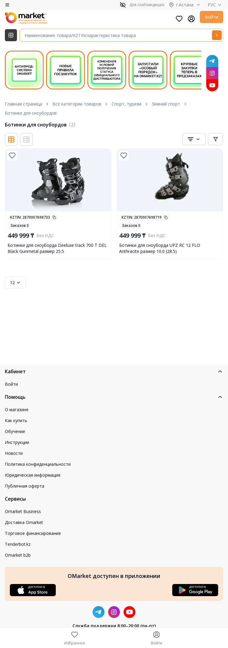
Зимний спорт (166, 104)
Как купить (16, 420)
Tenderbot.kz (18, 544)
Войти (211, 17)
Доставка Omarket (24, 522)
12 (15, 282)
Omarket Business (23, 511)
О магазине (17, 409)
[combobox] (194, 139)
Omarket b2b (18, 555)
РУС (215, 5)
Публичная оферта (24, 486)
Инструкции (17, 442)
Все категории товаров (76, 104)
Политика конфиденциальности (38, 464)
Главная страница (23, 104)
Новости (14, 453)
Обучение (15, 431)
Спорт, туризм (126, 104)
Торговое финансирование (33, 533)
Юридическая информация (32, 475)
